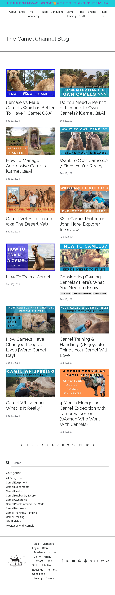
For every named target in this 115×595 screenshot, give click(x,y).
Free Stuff (82, 14)
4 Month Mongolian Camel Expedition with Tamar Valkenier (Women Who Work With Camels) (83, 413)
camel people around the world (25, 504)
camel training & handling (21, 512)
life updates (13, 521)
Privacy (38, 578)
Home (52, 552)
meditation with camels (20, 525)
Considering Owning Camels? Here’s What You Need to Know (82, 282)
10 (73, 445)
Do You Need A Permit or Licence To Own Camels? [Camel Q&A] (83, 108)
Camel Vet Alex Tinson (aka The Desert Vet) (29, 221)
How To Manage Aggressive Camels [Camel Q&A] (26, 166)
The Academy (33, 14)
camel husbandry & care (82, 293)
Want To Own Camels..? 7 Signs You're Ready (84, 163)
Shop (22, 11)
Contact (38, 561)
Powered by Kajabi (100, 587)
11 (80, 445)
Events (92, 11)
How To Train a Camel (28, 276)
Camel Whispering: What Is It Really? (25, 405)
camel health (65, 293)
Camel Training (71, 14)
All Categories (14, 478)
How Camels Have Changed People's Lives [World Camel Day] (26, 347)
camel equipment (16, 482)
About (12, 11)
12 (87, 445)
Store (45, 548)
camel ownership (99, 293)
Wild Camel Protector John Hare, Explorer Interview (82, 224)
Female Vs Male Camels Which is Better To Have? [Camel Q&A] (30, 108)
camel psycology (16, 508)
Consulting (57, 11)
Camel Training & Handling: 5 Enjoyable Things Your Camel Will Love (83, 347)
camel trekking (15, 517)
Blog (45, 11)
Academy (40, 552)
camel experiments (17, 486)
